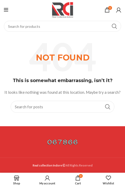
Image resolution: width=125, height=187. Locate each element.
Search (114, 26)
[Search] (62, 26)
